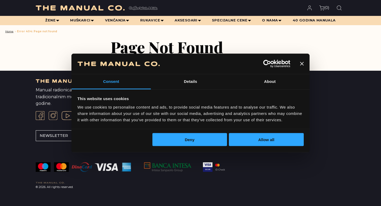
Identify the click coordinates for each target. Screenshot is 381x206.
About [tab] (270, 81)
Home (9, 31)
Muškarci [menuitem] (79, 20)
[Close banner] (302, 64)
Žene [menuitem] (49, 20)
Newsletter (54, 135)
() (324, 7)
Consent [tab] (111, 81)
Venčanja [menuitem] (115, 20)
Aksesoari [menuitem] (186, 20)
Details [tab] (190, 81)
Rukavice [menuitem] (150, 20)
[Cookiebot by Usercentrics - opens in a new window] (267, 64)
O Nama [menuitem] (271, 20)
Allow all (266, 139)
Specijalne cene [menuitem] (230, 20)
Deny (189, 139)
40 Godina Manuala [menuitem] (315, 20)
